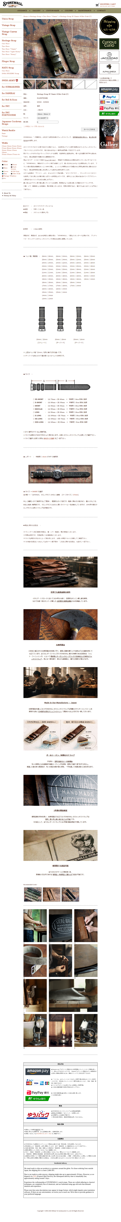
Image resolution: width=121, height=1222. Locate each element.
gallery (36, 10)
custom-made (52, 10)
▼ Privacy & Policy (9, 195)
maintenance (84, 10)
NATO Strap (8, 67)
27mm (14, 154)
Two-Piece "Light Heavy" (11, 52)
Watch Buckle (9, 130)
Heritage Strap (9, 40)
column (69, 10)
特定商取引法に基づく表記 (44, 1133)
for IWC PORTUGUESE (9, 113)
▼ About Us (6, 193)
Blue (5, 174)
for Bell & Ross (10, 99)
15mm (14, 146)
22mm (9, 150)
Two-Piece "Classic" (9, 49)
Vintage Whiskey (10, 176)
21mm (4, 150)
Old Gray (15, 171)
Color (5, 161)
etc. (19, 154)
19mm (14, 148)
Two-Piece (6, 46)
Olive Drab (16, 174)
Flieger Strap (8, 61)
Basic (4, 133)
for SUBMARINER (11, 87)
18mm (9, 148)
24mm (4, 152)
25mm (4, 154)
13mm (4, 146)
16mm (19, 146)
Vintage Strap (9, 25)
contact (101, 10)
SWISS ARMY (10, 80)
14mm (9, 146)
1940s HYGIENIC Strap (10, 73)
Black (6, 164)
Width (5, 143)
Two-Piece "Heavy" (9, 54)
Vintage (5, 136)
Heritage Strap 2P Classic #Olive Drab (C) (75, 16)
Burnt (14, 164)
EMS (35, 1176)
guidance (22, 10)
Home (25, 16)
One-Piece (6, 43)
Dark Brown (13, 168)
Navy (5, 168)
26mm (9, 154)
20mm (19, 148)
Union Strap (8, 19)
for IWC (6, 106)
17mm (4, 148)
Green (6, 171)
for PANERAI (9, 93)
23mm (14, 150)
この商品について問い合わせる (33, 126)
